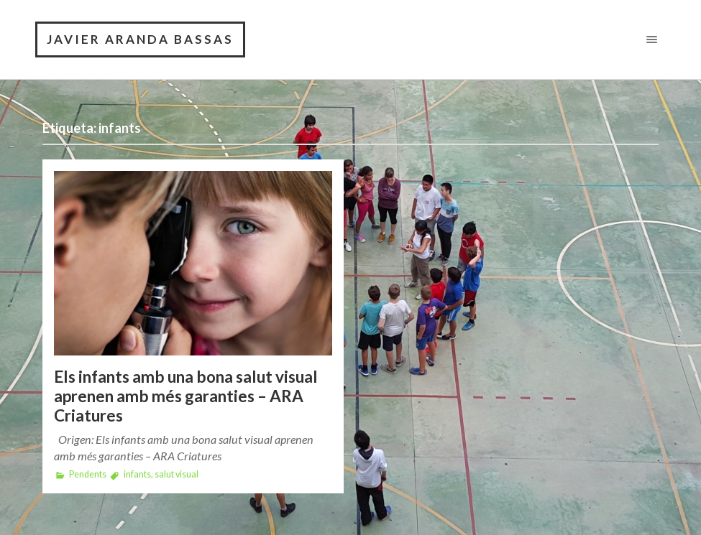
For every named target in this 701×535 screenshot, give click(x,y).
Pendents (87, 474)
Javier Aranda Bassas (140, 39)
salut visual (176, 474)
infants (137, 474)
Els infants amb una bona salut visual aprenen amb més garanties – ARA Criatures (186, 396)
